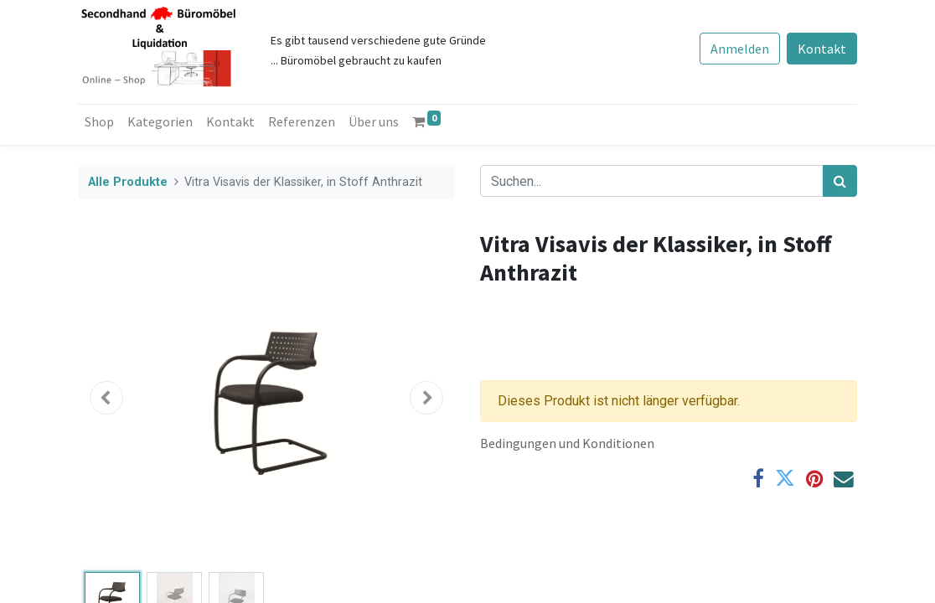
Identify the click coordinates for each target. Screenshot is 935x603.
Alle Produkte (128, 182)
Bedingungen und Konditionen (567, 443)
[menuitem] (99, 121)
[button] (106, 398)
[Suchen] (840, 181)
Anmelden (739, 48)
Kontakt (822, 48)
